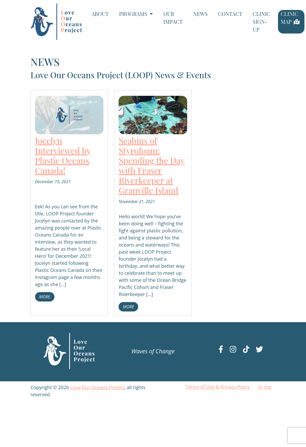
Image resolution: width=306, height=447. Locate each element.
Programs (133, 13)
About (100, 13)
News (200, 13)
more (44, 297)
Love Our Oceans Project (97, 387)
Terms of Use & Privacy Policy (218, 387)
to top (264, 387)
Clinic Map (289, 17)
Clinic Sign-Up (261, 21)
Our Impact (173, 17)
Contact (230, 13)
